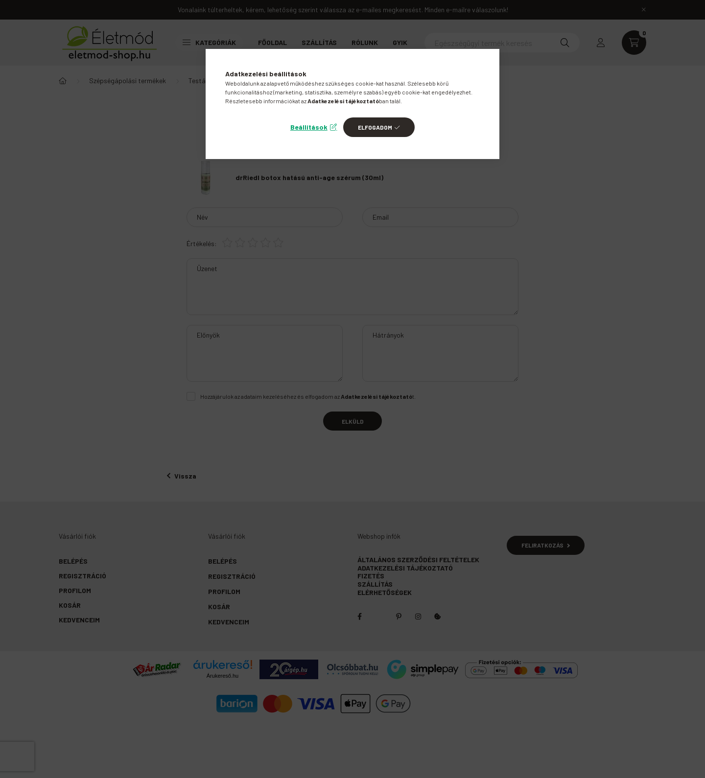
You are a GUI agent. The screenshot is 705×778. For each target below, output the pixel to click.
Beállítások (309, 127)
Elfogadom (375, 127)
